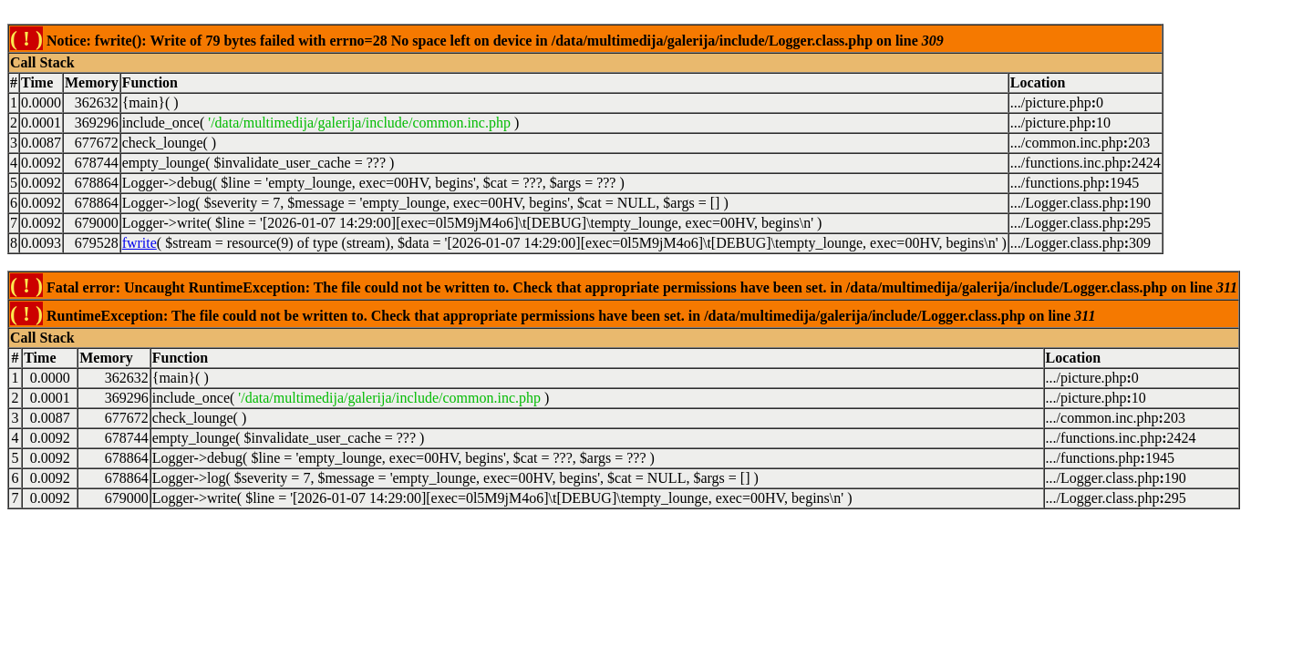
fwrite (139, 243)
